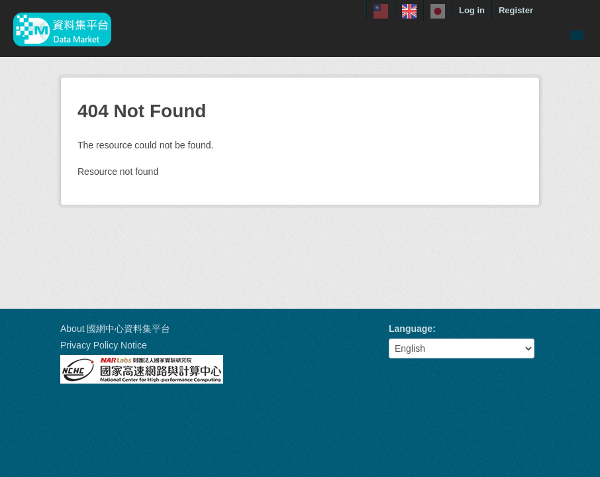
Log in (472, 10)
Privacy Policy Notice (103, 345)
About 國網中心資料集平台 (115, 328)
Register (516, 10)
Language (410, 328)
